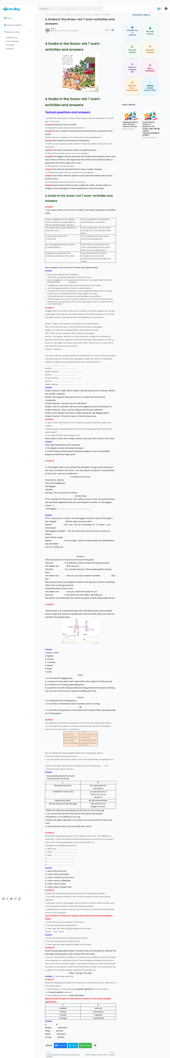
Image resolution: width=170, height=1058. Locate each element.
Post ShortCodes (12, 41)
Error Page (10, 45)
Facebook (62, 1045)
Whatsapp (86, 1045)
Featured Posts (11, 38)
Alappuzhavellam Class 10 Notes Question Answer (130, 124)
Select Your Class (12, 32)
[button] (166, 8)
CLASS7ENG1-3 (57, 15)
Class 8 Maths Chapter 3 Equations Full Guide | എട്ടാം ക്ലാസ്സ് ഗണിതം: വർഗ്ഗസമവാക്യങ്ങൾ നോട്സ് (150, 128)
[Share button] (95, 1045)
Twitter (74, 1045)
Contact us (10, 48)
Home (8, 18)
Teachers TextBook (13, 25)
